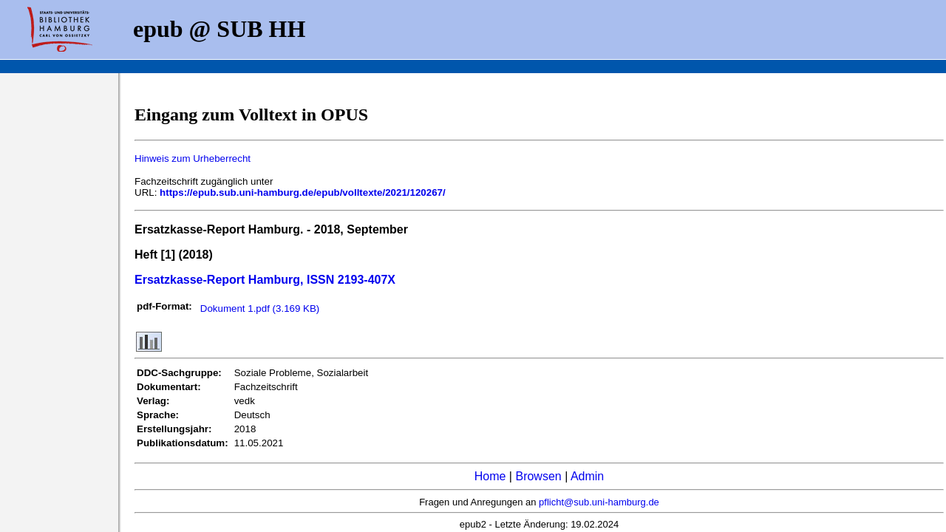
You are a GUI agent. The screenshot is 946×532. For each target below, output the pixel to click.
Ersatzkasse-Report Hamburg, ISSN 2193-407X (265, 279)
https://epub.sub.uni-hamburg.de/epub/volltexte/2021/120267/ (303, 192)
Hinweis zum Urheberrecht (193, 158)
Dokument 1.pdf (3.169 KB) (260, 308)
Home (490, 476)
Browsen (538, 476)
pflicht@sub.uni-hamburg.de (599, 502)
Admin (587, 476)
